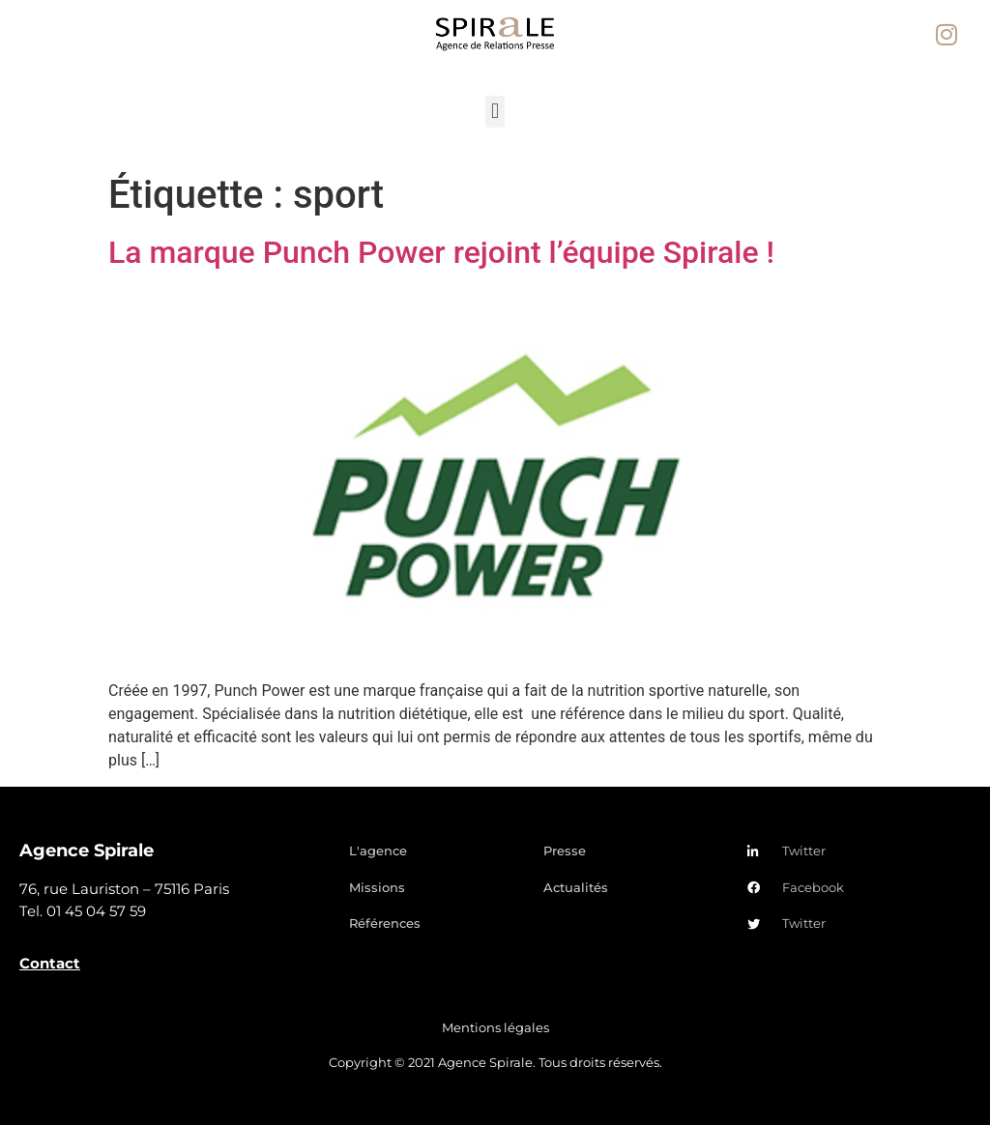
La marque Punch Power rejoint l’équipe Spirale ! (441, 252)
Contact (49, 963)
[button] (494, 112)
